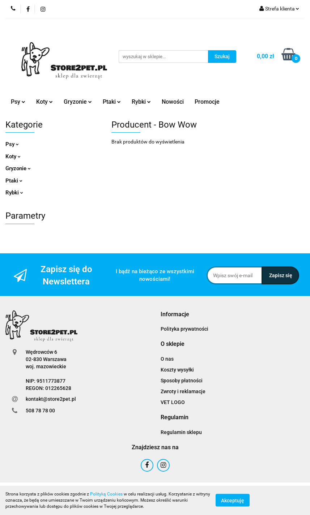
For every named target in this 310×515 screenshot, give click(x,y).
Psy (18, 101)
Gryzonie (78, 101)
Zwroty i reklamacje (183, 391)
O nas (167, 359)
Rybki (141, 101)
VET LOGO (173, 402)
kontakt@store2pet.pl (51, 399)
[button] (175, 314)
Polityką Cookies (106, 494)
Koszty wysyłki (177, 370)
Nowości (173, 101)
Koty (44, 101)
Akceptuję (232, 500)
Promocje (207, 101)
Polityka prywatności (184, 329)
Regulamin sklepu (181, 432)
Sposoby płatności (182, 380)
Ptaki (112, 101)
